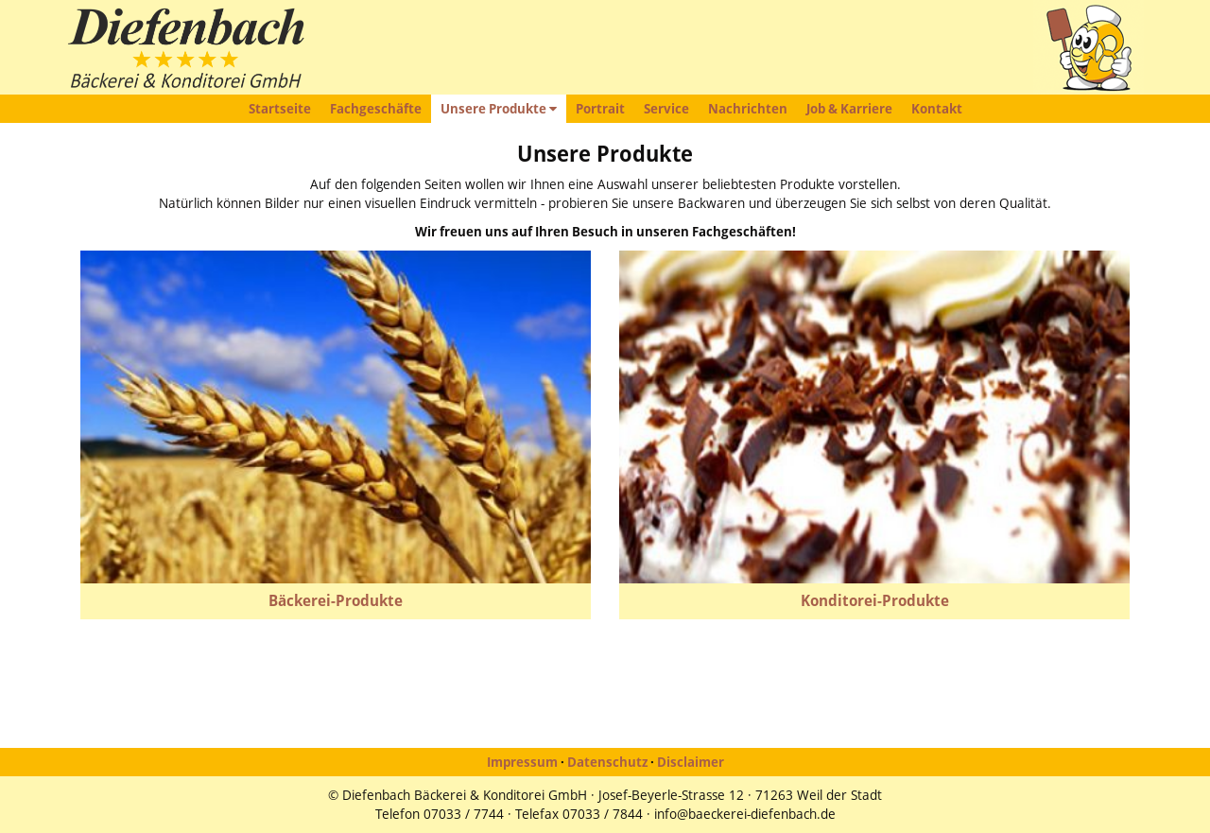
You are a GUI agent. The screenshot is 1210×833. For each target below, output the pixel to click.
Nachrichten (747, 108)
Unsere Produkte (499, 108)
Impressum (522, 762)
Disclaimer (690, 762)
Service (666, 108)
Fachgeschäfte (376, 108)
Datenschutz (607, 762)
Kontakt (936, 108)
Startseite (280, 108)
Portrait (600, 108)
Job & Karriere (849, 108)
